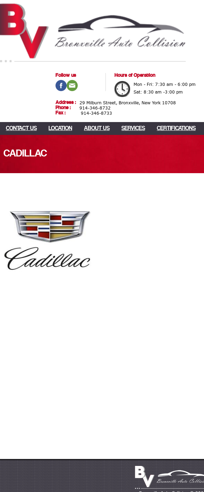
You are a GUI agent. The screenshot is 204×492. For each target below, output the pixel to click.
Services (133, 128)
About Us (97, 128)
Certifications (176, 128)
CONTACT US (21, 128)
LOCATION (60, 128)
